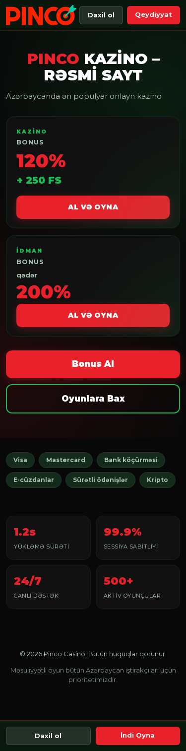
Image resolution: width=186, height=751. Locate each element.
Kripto (157, 479)
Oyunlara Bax (93, 399)
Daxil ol (101, 15)
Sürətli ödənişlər (100, 479)
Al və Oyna (93, 207)
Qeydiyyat (153, 14)
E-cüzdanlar (33, 479)
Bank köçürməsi (131, 460)
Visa (20, 460)
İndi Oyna (138, 735)
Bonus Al (93, 364)
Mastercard (65, 460)
